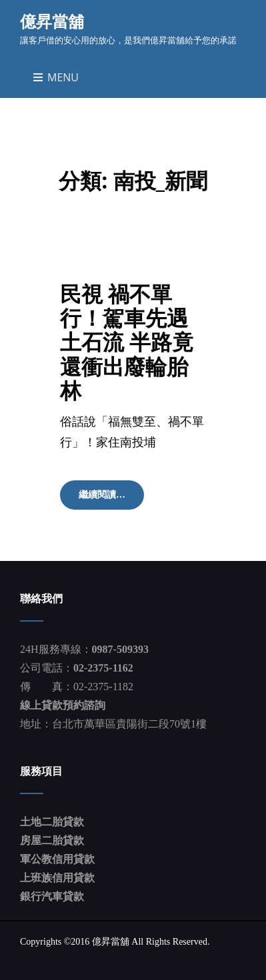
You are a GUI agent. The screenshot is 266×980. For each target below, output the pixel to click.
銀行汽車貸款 (52, 896)
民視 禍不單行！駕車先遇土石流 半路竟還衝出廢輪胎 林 (126, 341)
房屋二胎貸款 (52, 840)
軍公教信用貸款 (57, 859)
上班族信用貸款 (57, 877)
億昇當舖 (52, 21)
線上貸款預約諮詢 (62, 705)
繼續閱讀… (111, 499)
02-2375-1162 (103, 668)
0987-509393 (120, 649)
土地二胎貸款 (52, 821)
